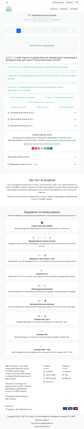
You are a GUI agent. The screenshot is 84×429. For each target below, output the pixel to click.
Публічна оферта (42, 420)
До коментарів (66, 107)
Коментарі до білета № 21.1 (23, 164)
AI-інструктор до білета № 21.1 (21, 113)
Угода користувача (42, 426)
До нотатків (43, 107)
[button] (6, 58)
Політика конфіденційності (42, 423)
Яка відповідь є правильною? (23, 97)
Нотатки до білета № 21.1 (19, 157)
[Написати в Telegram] (10, 409)
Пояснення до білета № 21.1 (20, 126)
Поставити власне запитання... (42, 102)
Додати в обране (18, 107)
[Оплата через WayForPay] (65, 408)
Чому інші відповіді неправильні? (59, 97)
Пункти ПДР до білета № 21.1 (20, 119)
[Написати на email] (24, 409)
